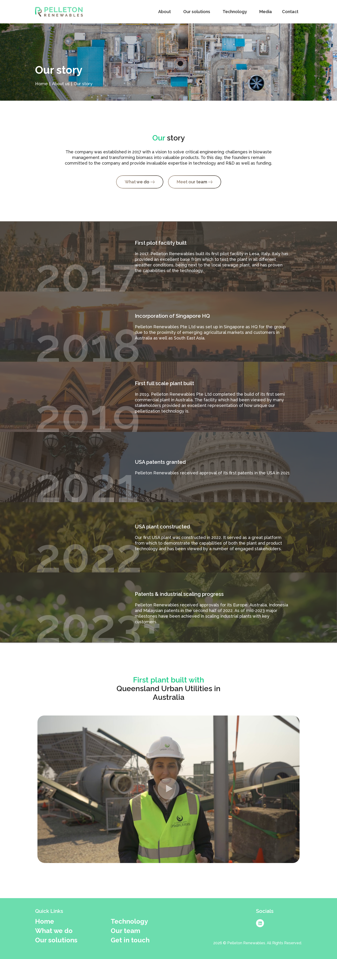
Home (44, 921)
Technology (236, 11)
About (165, 11)
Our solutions (197, 11)
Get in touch (130, 940)
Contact (291, 11)
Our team (125, 931)
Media (265, 11)
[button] (168, 789)
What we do (54, 931)
